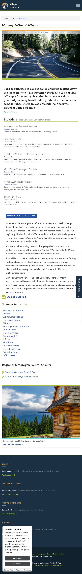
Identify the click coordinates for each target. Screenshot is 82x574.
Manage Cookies (58, 554)
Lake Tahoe (14, 7)
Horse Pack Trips (11, 349)
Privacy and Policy (43, 554)
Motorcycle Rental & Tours (16, 326)
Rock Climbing (10, 352)
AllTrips (13, 4)
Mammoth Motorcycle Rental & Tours (21, 376)
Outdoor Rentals (11, 345)
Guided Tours (9, 329)
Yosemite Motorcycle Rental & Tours (20, 372)
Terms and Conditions (24, 570)
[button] (8, 54)
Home (6, 18)
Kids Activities (10, 333)
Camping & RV (10, 336)
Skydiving (8, 342)
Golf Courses (9, 355)
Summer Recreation (19, 18)
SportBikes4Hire (44, 32)
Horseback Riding (12, 320)
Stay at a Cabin (16, 296)
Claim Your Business (10, 129)
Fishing (7, 313)
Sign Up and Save (10, 494)
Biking (6, 323)
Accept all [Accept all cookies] (17, 558)
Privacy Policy (9, 570)
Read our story (8, 475)
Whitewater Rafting (13, 316)
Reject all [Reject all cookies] (17, 563)
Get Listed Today (9, 514)
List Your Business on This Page (21, 216)
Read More (10, 112)
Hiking (6, 339)
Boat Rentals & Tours (13, 310)
